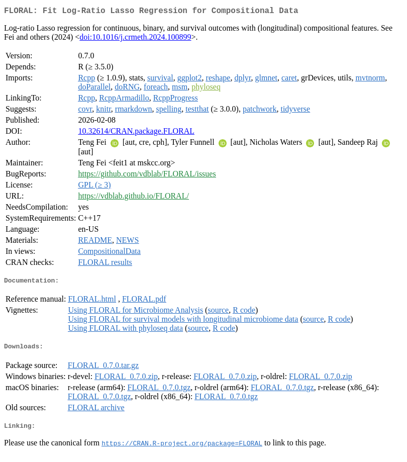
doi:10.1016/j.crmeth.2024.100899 (135, 39)
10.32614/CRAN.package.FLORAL (136, 133)
